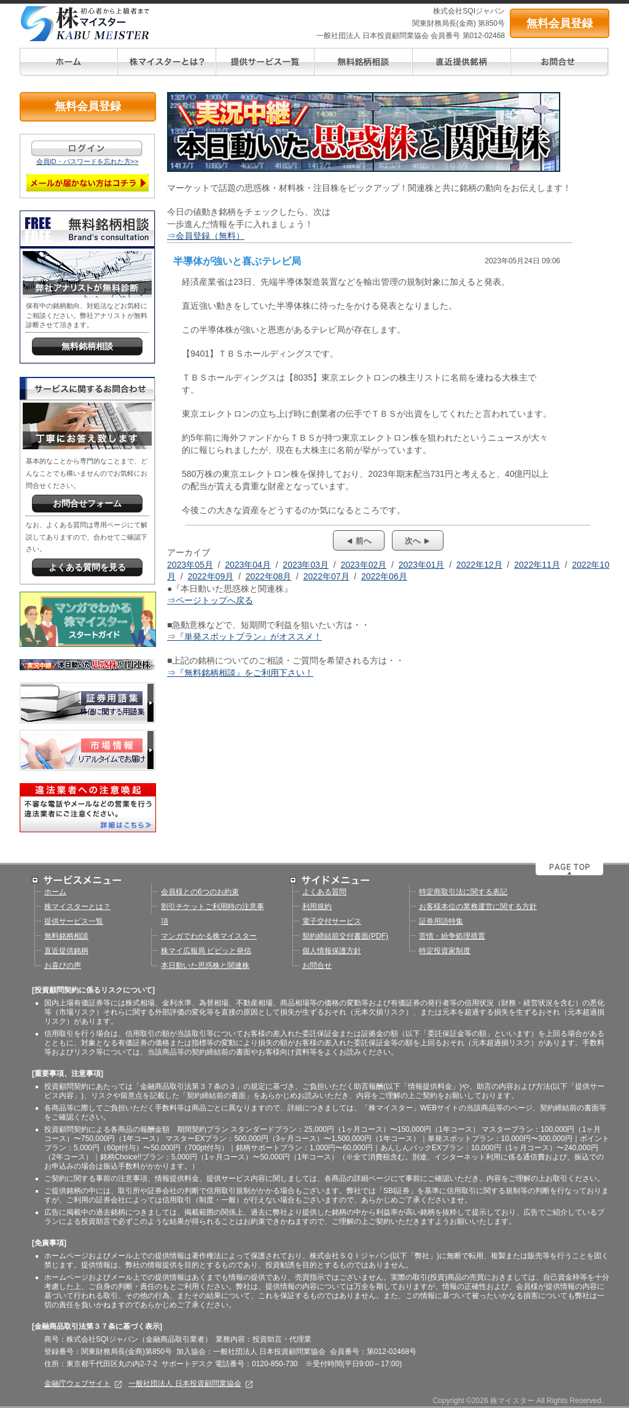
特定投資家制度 (445, 950)
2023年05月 (190, 565)
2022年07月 (326, 576)
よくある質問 (324, 892)
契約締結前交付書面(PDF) (345, 936)
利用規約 (317, 906)
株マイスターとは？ (77, 906)
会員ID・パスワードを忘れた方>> (87, 161)
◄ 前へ (359, 540)
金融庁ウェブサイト (83, 1383)
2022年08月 (269, 576)
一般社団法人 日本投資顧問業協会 (190, 1383)
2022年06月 (384, 576)
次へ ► (418, 540)
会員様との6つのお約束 (200, 892)
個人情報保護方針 (331, 950)
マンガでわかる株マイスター (209, 936)
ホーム (55, 892)
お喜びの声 (62, 965)
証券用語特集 (441, 921)
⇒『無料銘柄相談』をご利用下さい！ (240, 673)
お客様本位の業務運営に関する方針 (478, 906)
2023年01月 (422, 565)
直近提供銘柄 (66, 950)
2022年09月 (210, 576)
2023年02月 (364, 565)
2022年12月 (479, 565)
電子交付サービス (331, 921)
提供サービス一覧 (73, 921)
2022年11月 (537, 565)
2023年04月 (248, 565)
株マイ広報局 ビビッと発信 (206, 950)
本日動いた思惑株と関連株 (205, 965)
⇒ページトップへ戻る (210, 600)
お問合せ (317, 965)
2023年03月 (306, 565)
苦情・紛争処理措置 (452, 936)
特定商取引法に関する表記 (463, 892)
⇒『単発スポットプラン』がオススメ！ (244, 636)
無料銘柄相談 (66, 936)
